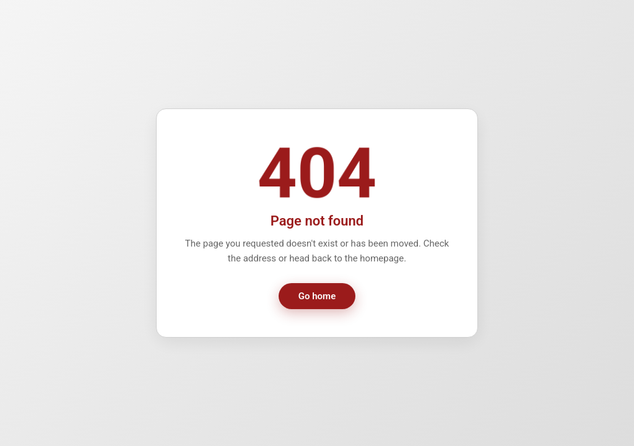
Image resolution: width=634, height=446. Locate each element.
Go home (317, 296)
